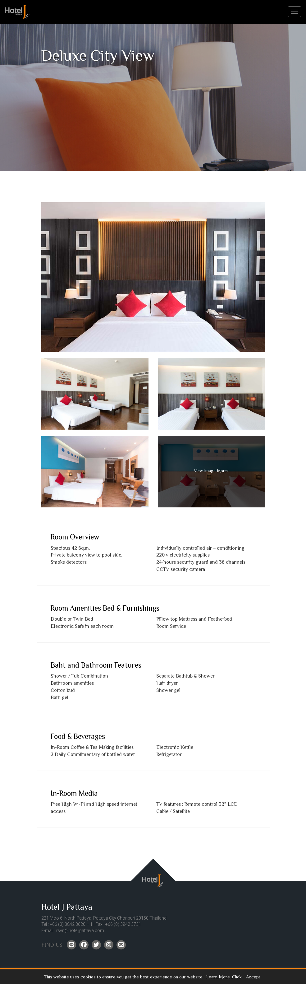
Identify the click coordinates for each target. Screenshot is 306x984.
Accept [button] (253, 977)
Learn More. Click (224, 977)
